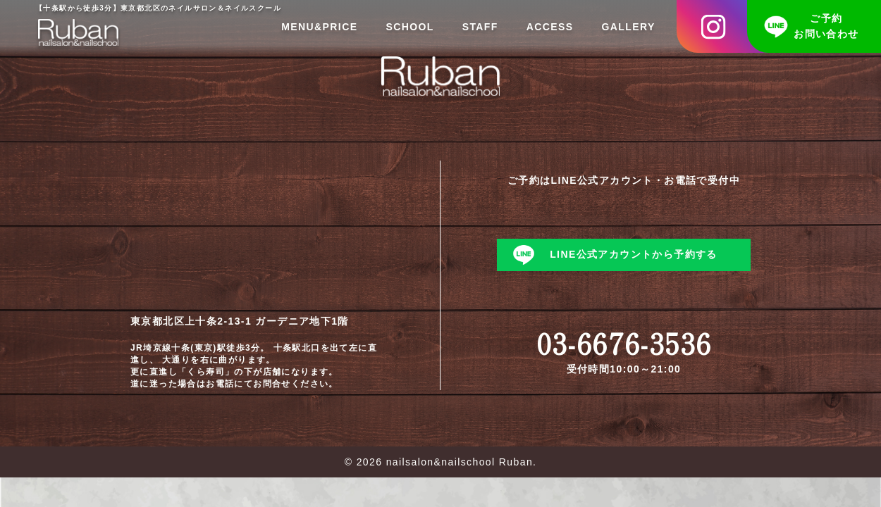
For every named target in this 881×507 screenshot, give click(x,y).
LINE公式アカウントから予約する (633, 254)
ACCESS (550, 26)
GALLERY (628, 26)
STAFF (480, 26)
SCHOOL (409, 26)
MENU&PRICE (319, 26)
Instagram (722, 26)
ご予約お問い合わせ (826, 26)
